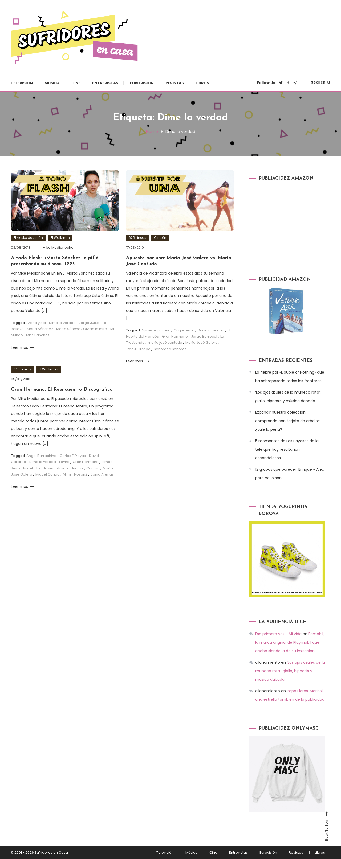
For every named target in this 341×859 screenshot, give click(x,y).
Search (320, 82)
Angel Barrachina (41, 455)
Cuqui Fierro (184, 330)
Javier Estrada (55, 468)
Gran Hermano (175, 336)
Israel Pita (31, 468)
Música (52, 83)
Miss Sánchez (38, 335)
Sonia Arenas (102, 474)
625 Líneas (137, 237)
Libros (202, 83)
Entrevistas (105, 83)
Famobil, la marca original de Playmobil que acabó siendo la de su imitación (289, 642)
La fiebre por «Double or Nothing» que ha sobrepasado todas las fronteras (289, 376)
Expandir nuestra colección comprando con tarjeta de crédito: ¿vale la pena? (287, 421)
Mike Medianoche (58, 247)
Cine (75, 83)
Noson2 (80, 474)
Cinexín (160, 237)
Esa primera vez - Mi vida (278, 633)
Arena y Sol (36, 322)
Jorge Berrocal (204, 336)
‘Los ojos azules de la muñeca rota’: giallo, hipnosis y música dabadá (288, 396)
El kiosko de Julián (28, 237)
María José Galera (201, 342)
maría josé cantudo (165, 342)
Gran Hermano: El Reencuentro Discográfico (62, 389)
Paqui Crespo (139, 348)
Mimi (67, 474)
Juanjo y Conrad (85, 468)
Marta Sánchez (40, 328)
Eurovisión (142, 83)
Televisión (22, 83)
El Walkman (60, 237)
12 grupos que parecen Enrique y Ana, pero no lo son (289, 474)
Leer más (22, 347)
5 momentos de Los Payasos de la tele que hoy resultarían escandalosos (287, 449)
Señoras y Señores (170, 348)
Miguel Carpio (47, 474)
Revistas (174, 83)
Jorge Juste (89, 322)
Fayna (64, 461)
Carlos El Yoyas (73, 455)
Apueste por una (155, 330)
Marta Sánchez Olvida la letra (81, 328)
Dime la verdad (62, 322)
